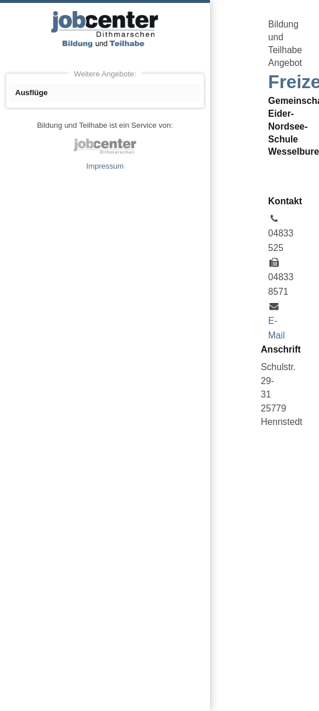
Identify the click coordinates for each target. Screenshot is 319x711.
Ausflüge (31, 92)
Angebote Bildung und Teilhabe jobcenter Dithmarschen (105, 29)
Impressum (105, 166)
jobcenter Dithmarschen (105, 146)
